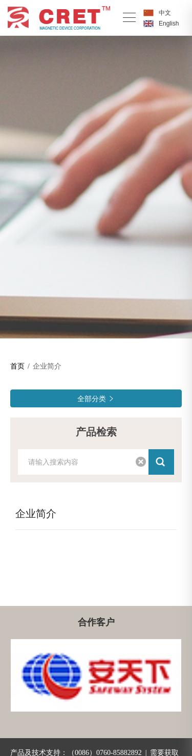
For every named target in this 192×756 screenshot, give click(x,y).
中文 (165, 12)
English (169, 23)
